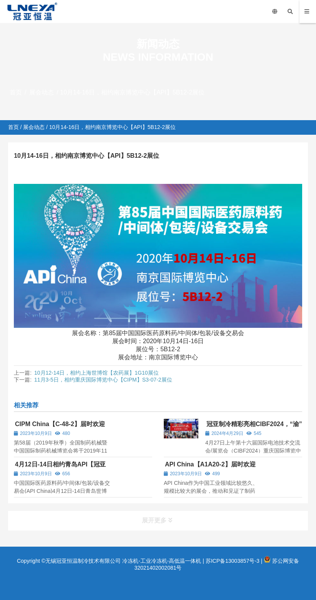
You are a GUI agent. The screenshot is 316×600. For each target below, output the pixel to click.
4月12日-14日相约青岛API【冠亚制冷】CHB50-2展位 (60, 467)
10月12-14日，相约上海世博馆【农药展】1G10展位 (96, 373)
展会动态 (41, 92)
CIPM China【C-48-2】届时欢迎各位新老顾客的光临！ (59, 427)
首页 (16, 92)
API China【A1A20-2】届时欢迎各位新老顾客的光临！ (210, 467)
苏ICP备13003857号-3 (232, 561)
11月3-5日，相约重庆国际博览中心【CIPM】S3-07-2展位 (103, 380)
